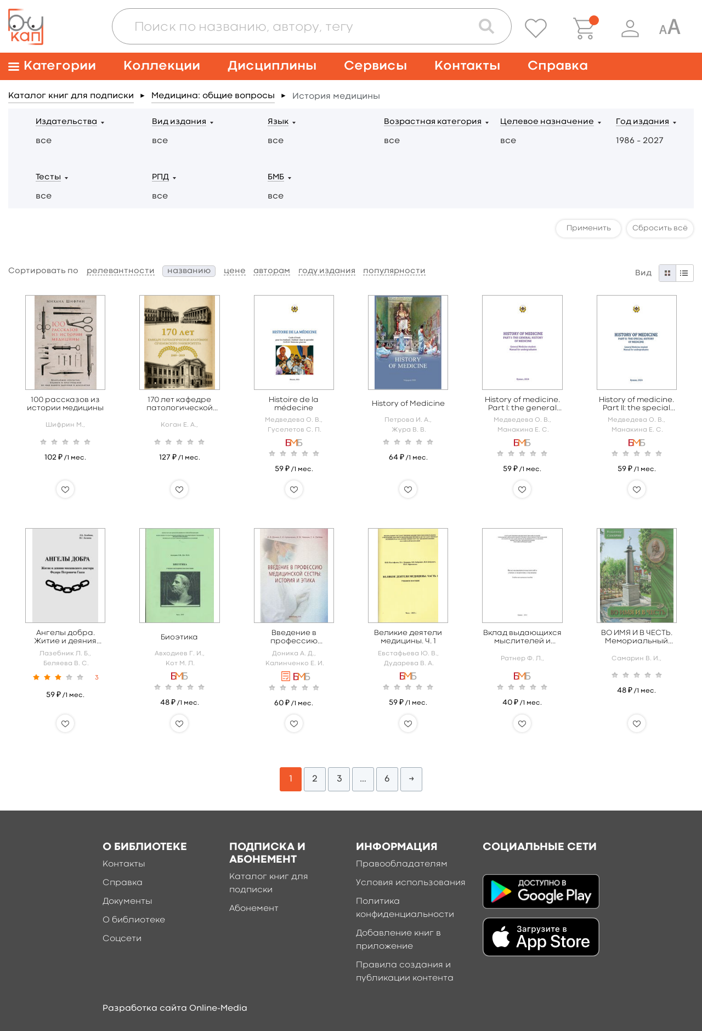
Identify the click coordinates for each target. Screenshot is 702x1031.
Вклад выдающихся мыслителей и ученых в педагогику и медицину (522, 637)
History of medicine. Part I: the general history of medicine (522, 404)
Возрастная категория (433, 122)
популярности (394, 271)
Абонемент (254, 909)
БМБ (276, 177)
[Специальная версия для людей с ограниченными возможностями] (670, 28)
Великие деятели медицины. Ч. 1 (408, 637)
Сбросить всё (660, 228)
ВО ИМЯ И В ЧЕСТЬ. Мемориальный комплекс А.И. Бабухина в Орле (636, 637)
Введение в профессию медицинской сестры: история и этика (294, 637)
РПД (160, 177)
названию (189, 271)
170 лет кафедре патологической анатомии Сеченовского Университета (179, 404)
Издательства (66, 122)
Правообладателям (402, 864)
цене (235, 271)
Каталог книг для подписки (71, 96)
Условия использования (411, 883)
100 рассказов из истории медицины (65, 403)
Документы (127, 901)
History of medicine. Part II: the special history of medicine (636, 404)
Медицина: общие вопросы (213, 96)
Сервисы (375, 66)
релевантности (121, 271)
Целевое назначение (547, 122)
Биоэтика (179, 637)
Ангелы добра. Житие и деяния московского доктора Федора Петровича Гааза (65, 637)
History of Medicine (408, 403)
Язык (278, 122)
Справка (558, 66)
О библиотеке (134, 920)
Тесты (48, 177)
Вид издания (179, 122)
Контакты (467, 66)
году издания (326, 271)
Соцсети (122, 939)
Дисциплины (272, 66)
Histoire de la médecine (294, 403)
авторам (271, 271)
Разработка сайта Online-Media (175, 1008)
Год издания (642, 122)
